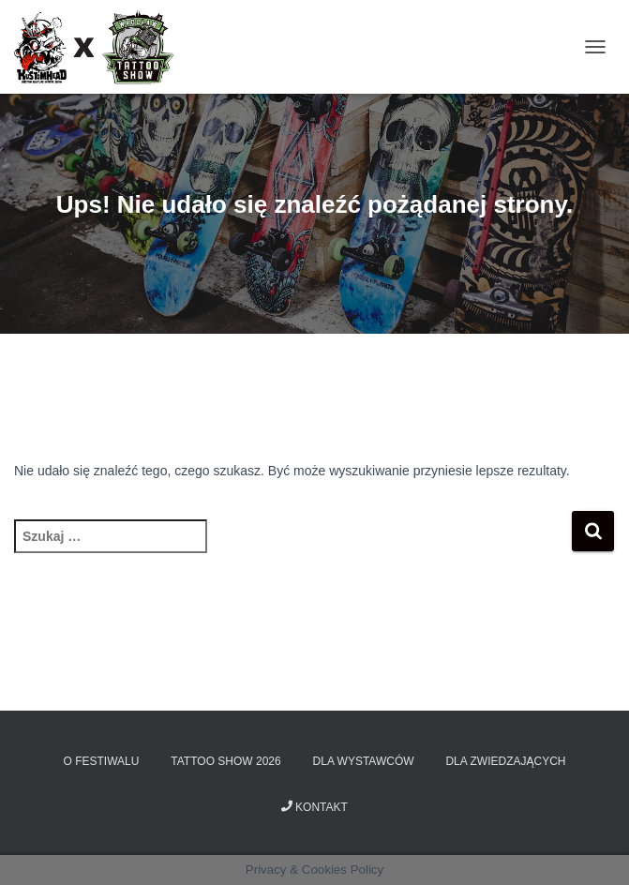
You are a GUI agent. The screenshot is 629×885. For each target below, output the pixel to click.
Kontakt (314, 807)
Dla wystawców (363, 761)
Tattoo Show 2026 (225, 761)
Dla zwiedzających (505, 761)
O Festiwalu (102, 761)
